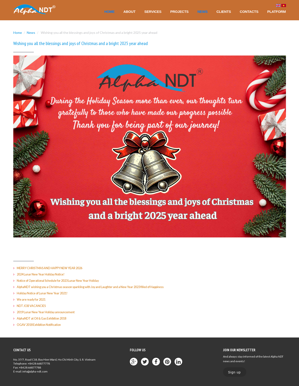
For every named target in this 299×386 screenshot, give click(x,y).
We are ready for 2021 (32, 299)
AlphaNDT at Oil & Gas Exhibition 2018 (43, 318)
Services (152, 12)
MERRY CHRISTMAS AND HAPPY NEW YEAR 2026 (51, 268)
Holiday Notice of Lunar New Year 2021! (44, 293)
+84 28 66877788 (30, 367)
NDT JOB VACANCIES (32, 305)
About (130, 12)
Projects (179, 12)
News (202, 12)
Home (109, 12)
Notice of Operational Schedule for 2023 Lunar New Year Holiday (61, 280)
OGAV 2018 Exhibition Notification (41, 324)
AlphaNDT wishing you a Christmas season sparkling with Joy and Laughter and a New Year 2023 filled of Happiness (95, 287)
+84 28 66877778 (39, 363)
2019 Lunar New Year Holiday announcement (47, 311)
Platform (276, 12)
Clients (224, 12)
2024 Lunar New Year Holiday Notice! (42, 274)
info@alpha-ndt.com (35, 370)
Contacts (249, 12)
